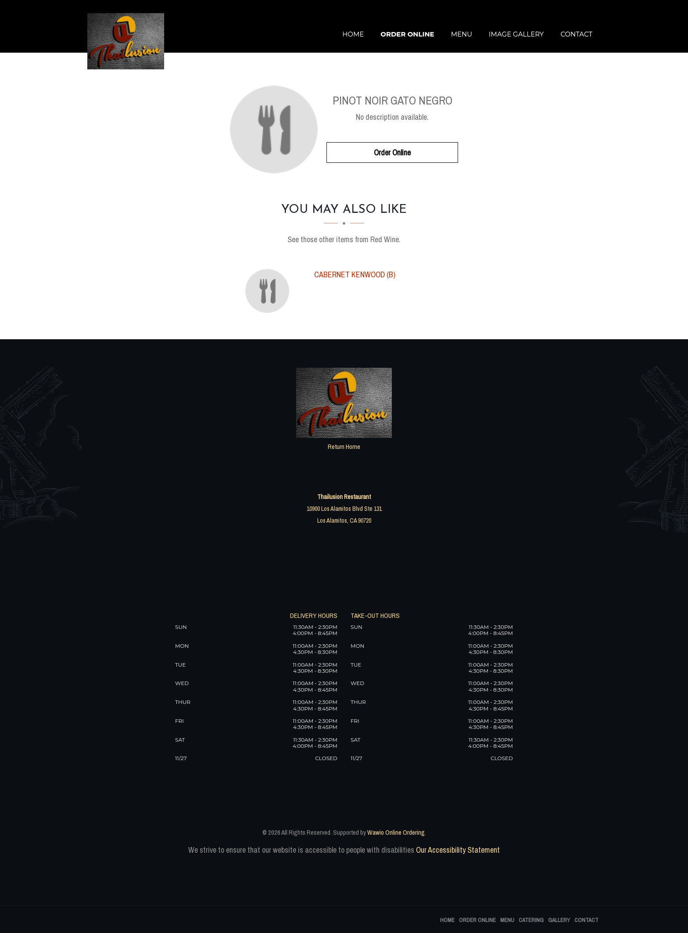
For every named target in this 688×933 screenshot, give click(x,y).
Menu (461, 34)
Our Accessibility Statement (457, 849)
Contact (576, 34)
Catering (531, 920)
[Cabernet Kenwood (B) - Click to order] (269, 291)
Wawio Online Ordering (396, 832)
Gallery (559, 920)
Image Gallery (516, 34)
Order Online (407, 34)
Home (353, 34)
